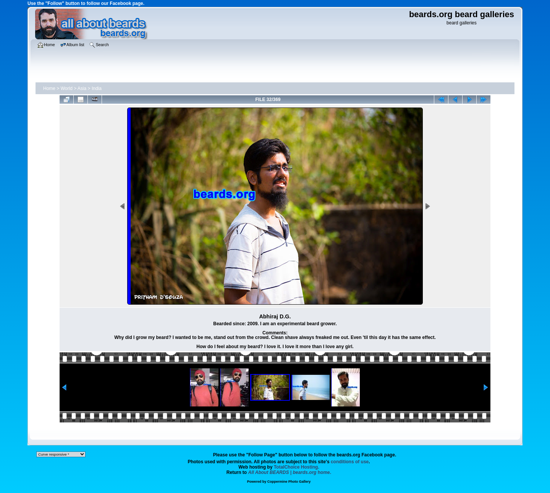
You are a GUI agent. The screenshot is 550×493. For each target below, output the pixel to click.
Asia (82, 88)
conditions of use (350, 461)
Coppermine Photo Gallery (289, 481)
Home (49, 88)
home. (290, 472)
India (97, 88)
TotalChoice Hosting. (296, 467)
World (67, 88)
